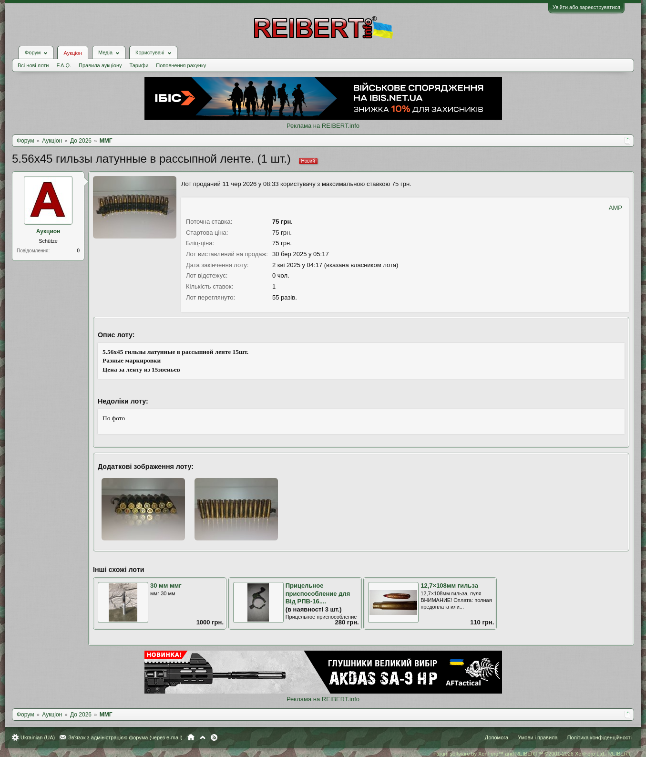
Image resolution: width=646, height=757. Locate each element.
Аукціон (72, 53)
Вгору (202, 737)
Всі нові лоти (33, 65)
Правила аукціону (100, 65)
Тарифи (139, 65)
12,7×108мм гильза (449, 585)
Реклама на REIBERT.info (323, 125)
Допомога (496, 737)
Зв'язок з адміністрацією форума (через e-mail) (125, 737)
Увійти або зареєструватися (586, 7)
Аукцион (48, 231)
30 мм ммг (166, 585)
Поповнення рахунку (181, 65)
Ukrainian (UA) (38, 737)
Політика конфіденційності (599, 737)
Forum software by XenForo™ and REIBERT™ (532, 754)
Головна (191, 737)
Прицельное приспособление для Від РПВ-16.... (318, 593)
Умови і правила (537, 737)
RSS (214, 737)
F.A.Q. (63, 65)
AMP (615, 207)
